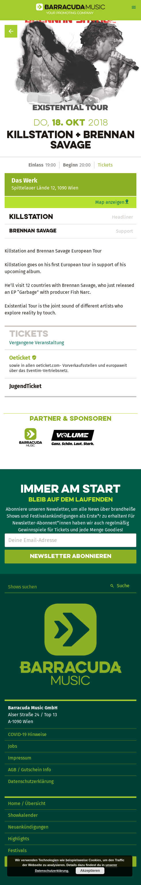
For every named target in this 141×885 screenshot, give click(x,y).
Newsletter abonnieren (70, 556)
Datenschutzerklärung (31, 781)
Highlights (18, 838)
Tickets (105, 165)
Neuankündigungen (28, 827)
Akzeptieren (90, 871)
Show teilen (124, 40)
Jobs (12, 746)
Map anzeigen (109, 202)
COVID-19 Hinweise (27, 734)
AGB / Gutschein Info (29, 769)
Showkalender (23, 815)
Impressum (19, 758)
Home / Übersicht (26, 803)
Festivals (17, 850)
